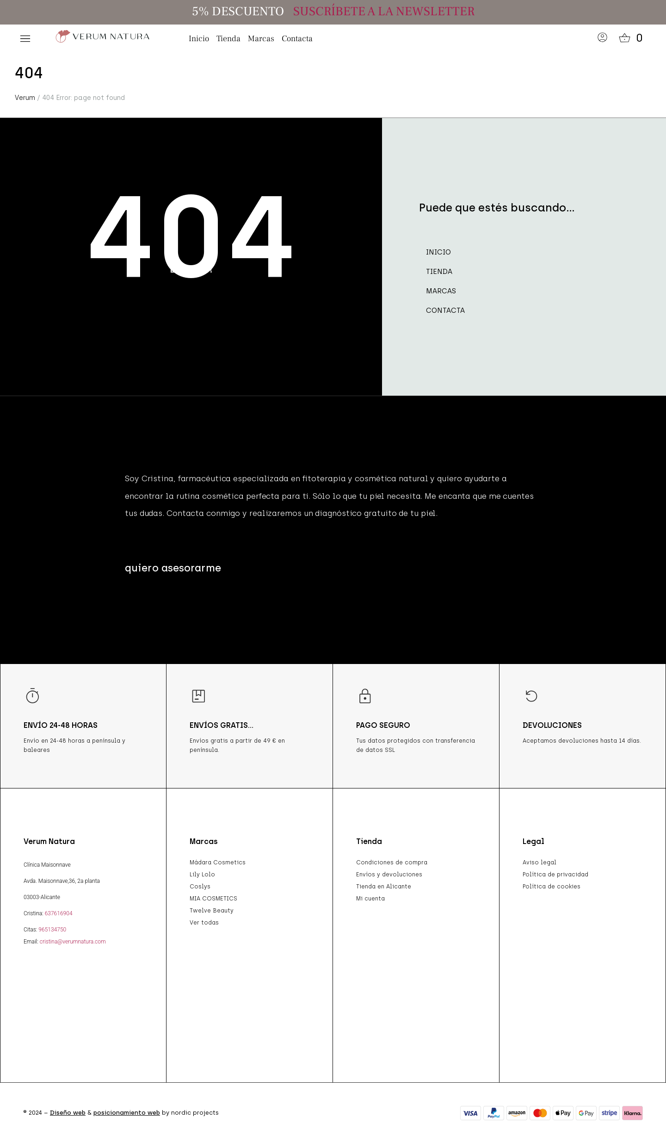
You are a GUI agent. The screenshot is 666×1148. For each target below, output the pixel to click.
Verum (25, 98)
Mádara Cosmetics (218, 862)
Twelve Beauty (212, 910)
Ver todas (204, 922)
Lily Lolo (202, 874)
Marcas (261, 38)
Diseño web (68, 1112)
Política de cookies (551, 886)
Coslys (200, 886)
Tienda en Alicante (383, 886)
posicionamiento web (126, 1112)
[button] (25, 38)
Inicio (199, 38)
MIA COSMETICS (213, 898)
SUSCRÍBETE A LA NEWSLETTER (384, 11)
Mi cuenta (370, 898)
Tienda (228, 38)
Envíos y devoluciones (389, 874)
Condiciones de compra (391, 862)
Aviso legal (539, 862)
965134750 (52, 929)
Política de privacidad (555, 874)
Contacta (297, 38)
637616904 (59, 913)
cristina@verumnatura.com (73, 941)
